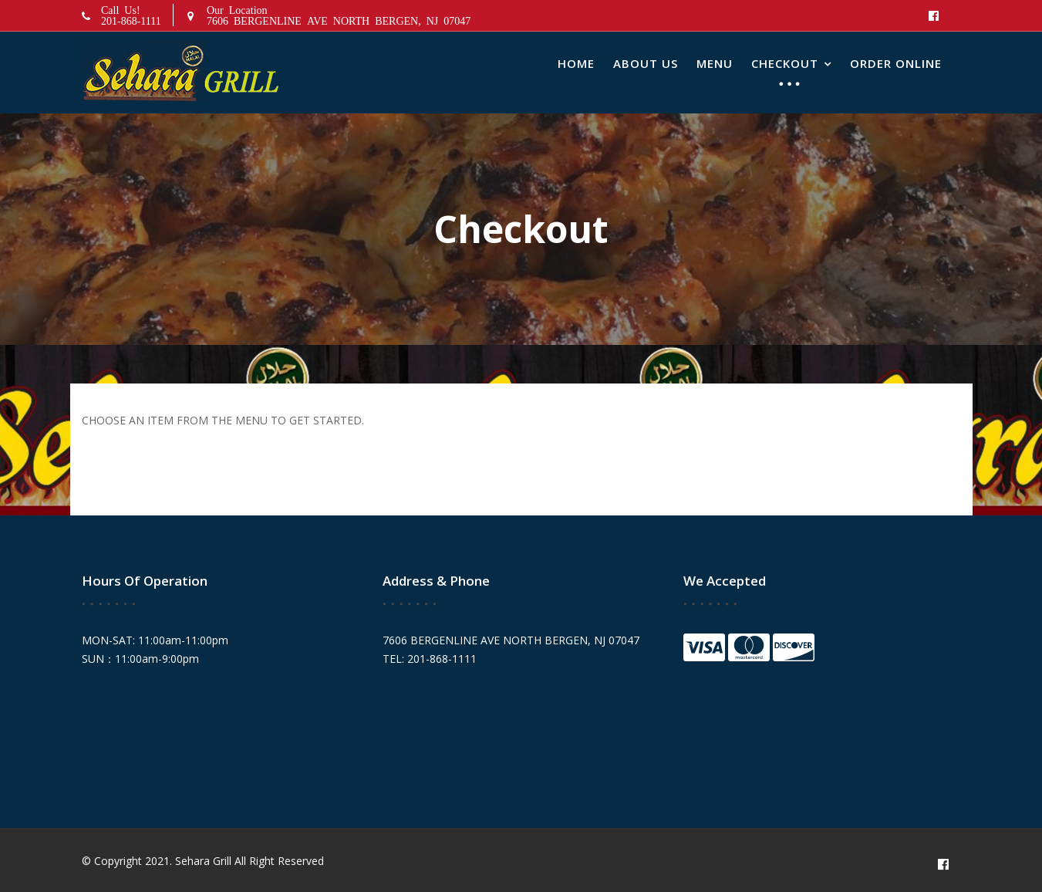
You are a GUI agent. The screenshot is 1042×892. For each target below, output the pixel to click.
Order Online (896, 63)
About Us (645, 63)
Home (576, 63)
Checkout (784, 63)
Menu (714, 63)
